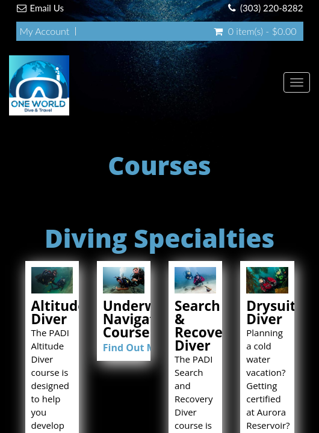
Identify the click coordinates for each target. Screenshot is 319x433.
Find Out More (137, 347)
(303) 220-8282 (271, 7)
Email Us (47, 7)
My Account (45, 31)
